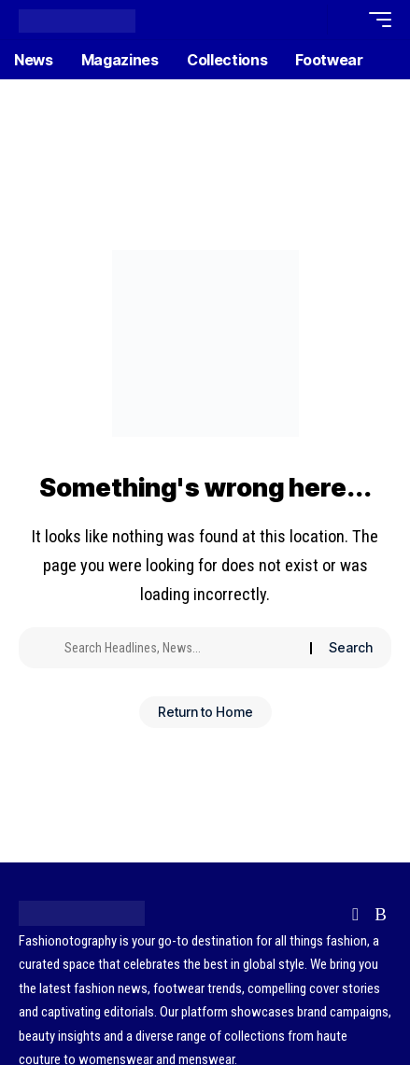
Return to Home (205, 712)
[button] (308, 20)
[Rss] (380, 915)
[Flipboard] (355, 915)
